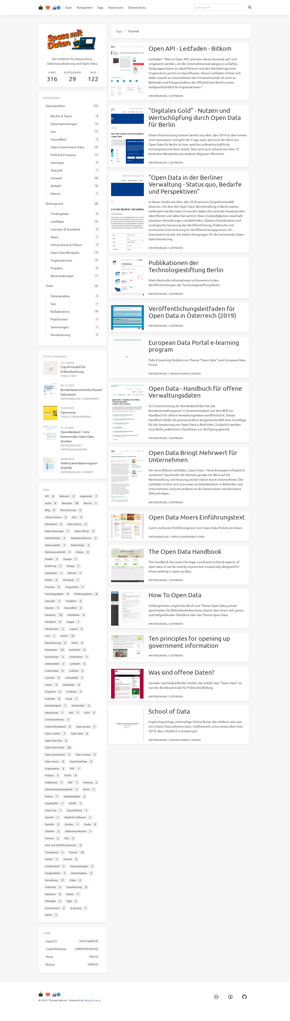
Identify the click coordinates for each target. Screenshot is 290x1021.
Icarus (96, 1000)
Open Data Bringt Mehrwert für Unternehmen (193, 456)
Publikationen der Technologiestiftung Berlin (186, 266)
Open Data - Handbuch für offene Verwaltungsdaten (195, 392)
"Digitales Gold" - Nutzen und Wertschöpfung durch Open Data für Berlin (195, 117)
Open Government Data (187, 536)
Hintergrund (158, 96)
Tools (65, 375)
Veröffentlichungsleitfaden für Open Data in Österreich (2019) (192, 312)
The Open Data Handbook (185, 551)
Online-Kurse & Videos (185, 373)
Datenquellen (159, 536)
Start (68, 7)
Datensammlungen (74, 449)
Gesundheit (91, 398)
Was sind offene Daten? (181, 672)
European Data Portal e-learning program (194, 346)
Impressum (115, 7)
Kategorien (84, 7)
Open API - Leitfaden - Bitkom (190, 48)
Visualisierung (81, 416)
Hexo (87, 1000)
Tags (100, 7)
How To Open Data (175, 595)
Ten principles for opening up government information (189, 642)
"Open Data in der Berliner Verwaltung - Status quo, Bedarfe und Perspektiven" (195, 184)
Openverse (68, 412)
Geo (73, 375)
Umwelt (88, 472)
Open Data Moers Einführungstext (197, 517)
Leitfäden (176, 96)
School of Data (169, 711)
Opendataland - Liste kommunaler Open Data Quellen (77, 436)
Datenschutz (137, 7)
